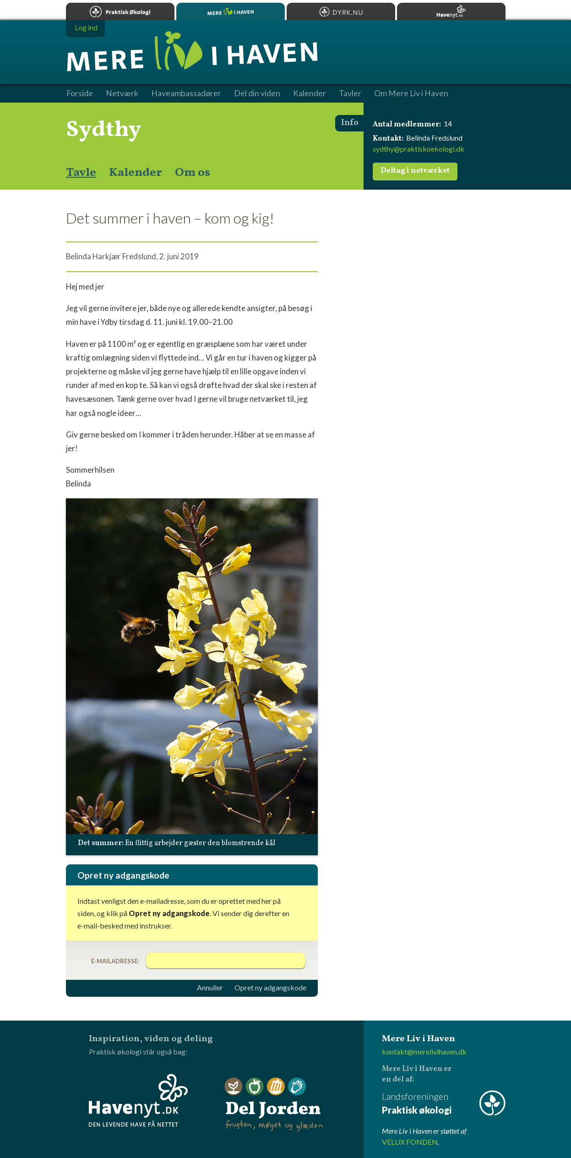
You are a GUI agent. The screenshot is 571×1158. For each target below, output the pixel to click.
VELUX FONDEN (410, 1141)
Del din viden (257, 93)
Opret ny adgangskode (270, 987)
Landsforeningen (444, 1104)
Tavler (350, 93)
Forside (79, 93)
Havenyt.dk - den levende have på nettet (138, 1100)
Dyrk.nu (341, 11)
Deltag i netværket (415, 170)
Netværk (122, 93)
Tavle (81, 173)
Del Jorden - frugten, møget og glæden (273, 1104)
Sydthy (103, 130)
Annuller (210, 987)
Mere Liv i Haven (230, 11)
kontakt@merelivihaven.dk (424, 1051)
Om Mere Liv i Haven (411, 93)
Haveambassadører (186, 93)
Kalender (135, 173)
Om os (192, 173)
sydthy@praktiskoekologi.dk (418, 148)
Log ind (86, 27)
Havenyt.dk (451, 11)
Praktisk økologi (120, 11)
